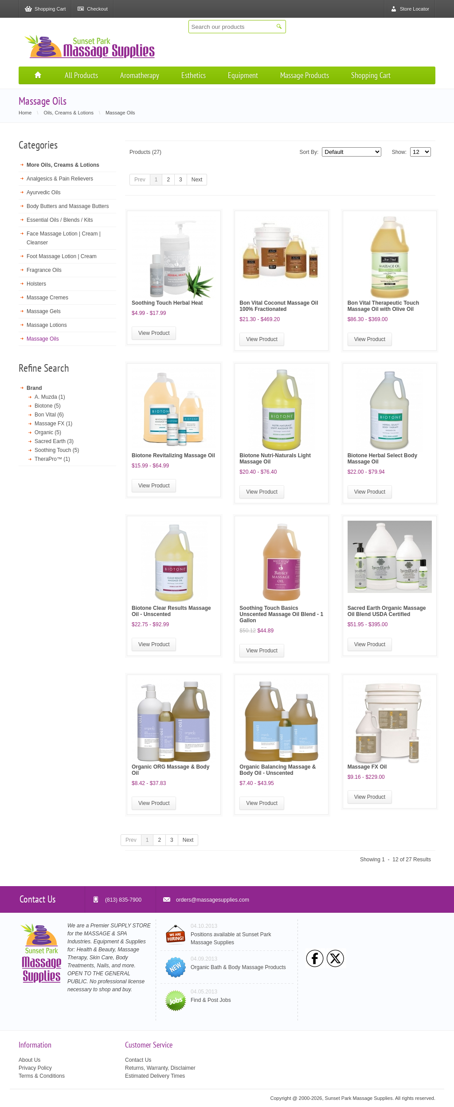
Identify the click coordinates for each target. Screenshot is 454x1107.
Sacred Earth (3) (54, 441)
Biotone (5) (48, 406)
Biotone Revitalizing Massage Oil (173, 455)
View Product (153, 333)
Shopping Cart (371, 75)
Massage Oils (43, 339)
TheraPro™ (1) (52, 459)
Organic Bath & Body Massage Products (238, 967)
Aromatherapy (139, 75)
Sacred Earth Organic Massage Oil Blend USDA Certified (387, 611)
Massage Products (304, 75)
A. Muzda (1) (50, 397)
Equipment (243, 75)
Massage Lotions (47, 325)
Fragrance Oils (44, 270)
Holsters (36, 284)
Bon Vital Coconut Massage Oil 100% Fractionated (278, 306)
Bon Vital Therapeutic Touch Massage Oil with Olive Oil (383, 306)
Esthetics (193, 75)
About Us (29, 1060)
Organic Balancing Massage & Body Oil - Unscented (277, 770)
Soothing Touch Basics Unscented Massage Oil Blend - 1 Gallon (281, 614)
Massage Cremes (47, 297)
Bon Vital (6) (49, 415)
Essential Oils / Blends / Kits (60, 220)
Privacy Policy (35, 1068)
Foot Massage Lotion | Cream (62, 256)
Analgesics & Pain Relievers (60, 179)
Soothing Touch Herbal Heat (167, 303)
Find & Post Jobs (211, 1000)
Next (197, 180)
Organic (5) (48, 432)
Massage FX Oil (367, 767)
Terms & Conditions (42, 1076)
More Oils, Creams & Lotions (63, 165)
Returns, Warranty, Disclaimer (160, 1068)
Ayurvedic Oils (43, 192)
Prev (139, 180)
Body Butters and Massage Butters (68, 206)
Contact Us (138, 1060)
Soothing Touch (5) (57, 450)
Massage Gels (44, 311)
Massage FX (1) (53, 423)
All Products (81, 75)
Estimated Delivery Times (155, 1076)
